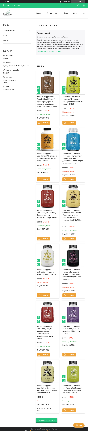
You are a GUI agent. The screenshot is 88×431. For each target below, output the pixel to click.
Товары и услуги (52, 13)
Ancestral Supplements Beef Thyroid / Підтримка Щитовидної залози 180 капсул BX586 (47, 157)
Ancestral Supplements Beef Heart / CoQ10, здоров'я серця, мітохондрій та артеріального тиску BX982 (45, 332)
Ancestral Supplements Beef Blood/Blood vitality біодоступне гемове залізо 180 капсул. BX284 (47, 214)
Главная (38, 13)
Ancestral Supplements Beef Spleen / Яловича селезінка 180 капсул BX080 (71, 330)
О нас (66, 13)
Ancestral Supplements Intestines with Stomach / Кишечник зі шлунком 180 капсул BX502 (72, 389)
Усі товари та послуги (45, 420)
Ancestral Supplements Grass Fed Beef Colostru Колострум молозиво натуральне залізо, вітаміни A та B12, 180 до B (72, 216)
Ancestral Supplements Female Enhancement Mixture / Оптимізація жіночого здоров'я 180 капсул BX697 (71, 274)
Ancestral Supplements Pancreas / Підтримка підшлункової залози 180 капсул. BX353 (72, 100)
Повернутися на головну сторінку (49, 51)
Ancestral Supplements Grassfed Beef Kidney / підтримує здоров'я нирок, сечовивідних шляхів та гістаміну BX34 (47, 102)
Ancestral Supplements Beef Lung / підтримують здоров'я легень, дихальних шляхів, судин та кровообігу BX (72, 158)
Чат (79, 425)
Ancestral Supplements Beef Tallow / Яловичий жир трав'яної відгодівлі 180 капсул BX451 (47, 389)
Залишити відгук (78, 5)
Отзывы (6, 41)
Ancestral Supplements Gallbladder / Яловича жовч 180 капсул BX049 (46, 272)
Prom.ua (54, 429)
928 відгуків (66, 1)
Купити (45, 122)
